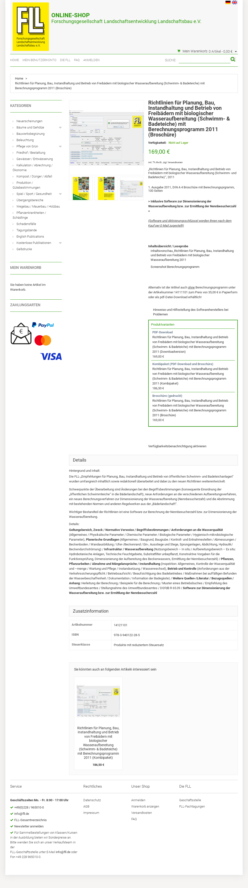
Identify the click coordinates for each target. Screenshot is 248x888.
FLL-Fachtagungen (192, 806)
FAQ (77, 60)
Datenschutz (92, 800)
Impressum (91, 813)
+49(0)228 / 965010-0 (29, 807)
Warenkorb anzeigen (145, 806)
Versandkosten (175, 162)
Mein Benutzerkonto (39, 60)
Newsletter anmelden (29, 826)
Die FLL (65, 60)
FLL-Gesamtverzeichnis (30, 820)
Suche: (170, 60)
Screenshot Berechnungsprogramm (175, 267)
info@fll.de (21, 814)
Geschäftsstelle (190, 800)
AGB (86, 806)
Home (14, 60)
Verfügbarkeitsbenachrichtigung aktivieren (177, 446)
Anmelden (91, 60)
